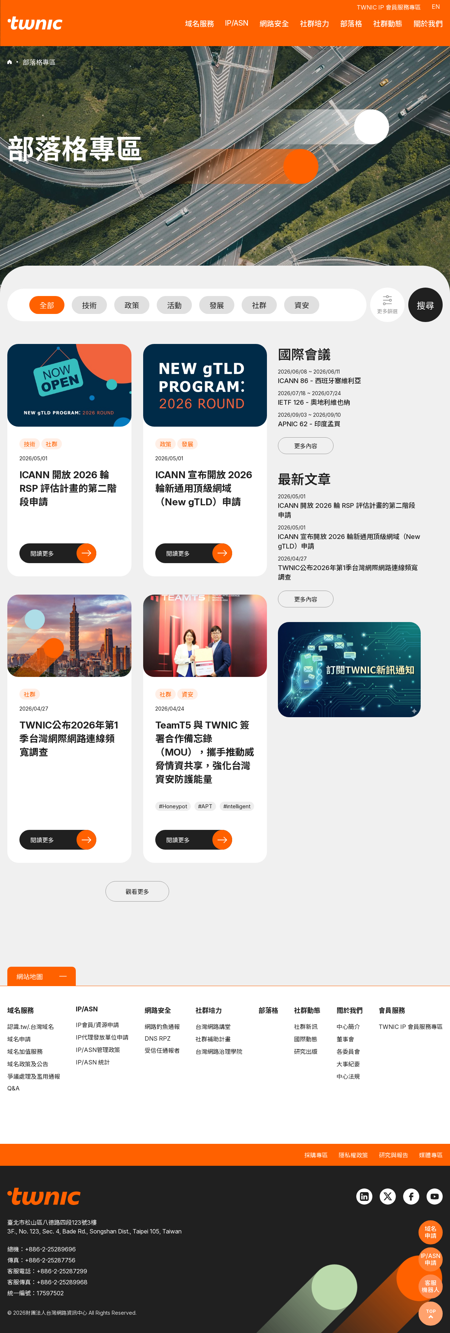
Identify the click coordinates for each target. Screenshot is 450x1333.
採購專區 (316, 1155)
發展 (216, 305)
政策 (131, 305)
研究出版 (305, 1051)
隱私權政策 (353, 1155)
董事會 (345, 1039)
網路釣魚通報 (162, 1026)
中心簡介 (348, 1026)
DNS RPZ (158, 1038)
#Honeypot (173, 806)
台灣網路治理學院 (219, 1051)
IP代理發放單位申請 (102, 1037)
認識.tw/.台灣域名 (30, 1026)
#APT (205, 806)
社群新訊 (305, 1026)
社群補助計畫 (213, 1039)
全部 (47, 305)
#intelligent (236, 806)
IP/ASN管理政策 (98, 1049)
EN (436, 6)
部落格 (268, 1010)
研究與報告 (393, 1155)
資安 (301, 305)
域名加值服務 (24, 1051)
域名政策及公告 (27, 1064)
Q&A (13, 1088)
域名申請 (19, 1039)
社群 (259, 305)
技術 (89, 305)
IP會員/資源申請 (97, 1025)
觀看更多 (137, 891)
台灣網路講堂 (213, 1026)
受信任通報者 (162, 1050)
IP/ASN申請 (430, 1259)
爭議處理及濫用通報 (33, 1076)
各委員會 (348, 1051)
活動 (174, 305)
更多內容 (305, 446)
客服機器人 (430, 1286)
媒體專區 (431, 1155)
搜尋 (425, 305)
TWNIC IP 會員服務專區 (389, 7)
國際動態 (305, 1039)
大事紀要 (348, 1064)
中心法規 (348, 1076)
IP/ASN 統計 (93, 1062)
